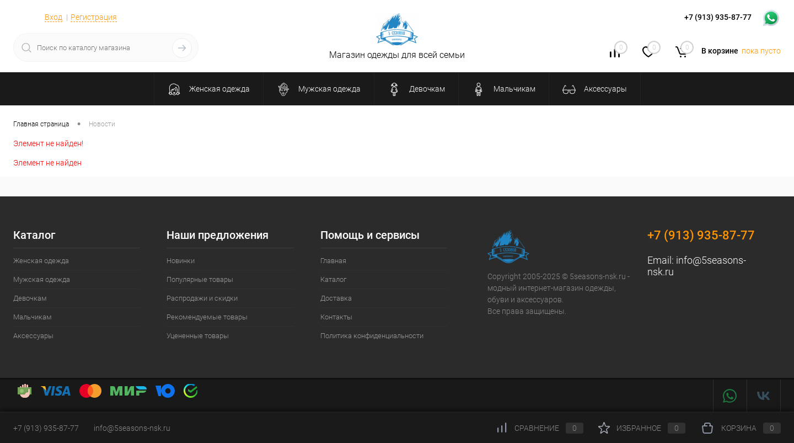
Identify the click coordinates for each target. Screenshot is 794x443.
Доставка (336, 298)
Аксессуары (33, 336)
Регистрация (94, 17)
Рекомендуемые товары (207, 317)
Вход (53, 17)
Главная (333, 261)
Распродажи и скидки (202, 298)
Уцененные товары (198, 336)
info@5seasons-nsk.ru (132, 428)
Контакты (336, 317)
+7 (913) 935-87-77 (701, 235)
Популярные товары (200, 279)
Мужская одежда (41, 279)
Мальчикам (32, 317)
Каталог (333, 279)
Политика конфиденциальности (371, 336)
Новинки (181, 261)
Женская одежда (41, 261)
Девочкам (30, 298)
